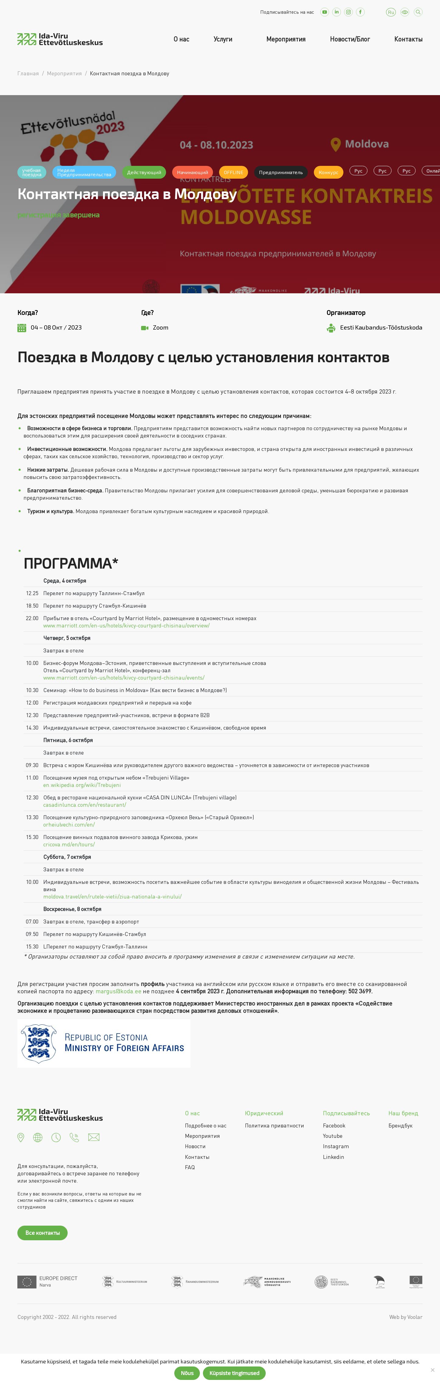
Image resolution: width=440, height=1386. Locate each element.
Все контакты (42, 1232)
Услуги (224, 39)
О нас (181, 39)
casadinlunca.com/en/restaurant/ (84, 804)
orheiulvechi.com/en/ (69, 824)
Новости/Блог (350, 39)
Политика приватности (274, 1125)
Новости (195, 1146)
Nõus (187, 1373)
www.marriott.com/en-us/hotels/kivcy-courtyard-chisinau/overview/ (126, 625)
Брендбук (401, 1125)
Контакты (408, 39)
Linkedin (333, 1156)
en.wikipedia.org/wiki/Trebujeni (82, 784)
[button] (20, 1136)
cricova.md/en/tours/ (69, 844)
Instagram (336, 1146)
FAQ (190, 1167)
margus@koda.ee (118, 991)
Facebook (334, 1125)
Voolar (415, 1316)
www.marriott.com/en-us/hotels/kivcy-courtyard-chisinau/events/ (123, 677)
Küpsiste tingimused (234, 1373)
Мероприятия (286, 39)
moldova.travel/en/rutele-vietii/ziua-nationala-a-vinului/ (112, 896)
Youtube (332, 1135)
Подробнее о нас (205, 1125)
